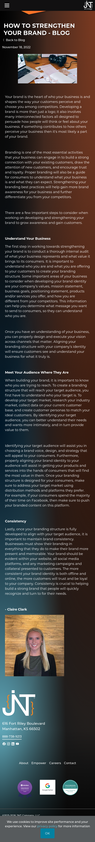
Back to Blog (13, 40)
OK (47, 833)
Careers (55, 763)
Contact (70, 763)
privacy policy (47, 826)
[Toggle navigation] (7, 5)
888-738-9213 (12, 736)
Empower (38, 763)
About (23, 763)
